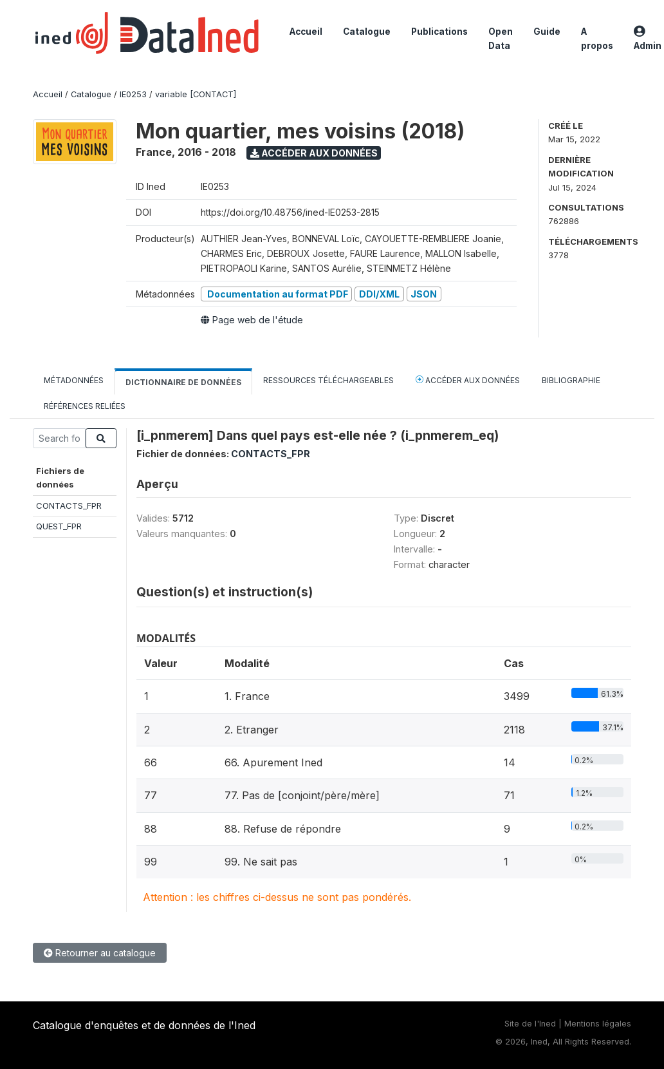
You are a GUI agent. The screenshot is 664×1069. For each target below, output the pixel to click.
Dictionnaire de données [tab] (183, 382)
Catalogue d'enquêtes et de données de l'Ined (144, 1025)
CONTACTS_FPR (69, 505)
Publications (439, 31)
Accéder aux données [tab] (468, 379)
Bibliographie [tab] (571, 380)
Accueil (306, 31)
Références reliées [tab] (84, 406)
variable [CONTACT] (195, 94)
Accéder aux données (314, 152)
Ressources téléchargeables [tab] (328, 380)
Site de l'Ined (530, 1023)
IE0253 (133, 94)
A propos (597, 38)
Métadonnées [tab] (74, 380)
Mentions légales (597, 1023)
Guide (546, 31)
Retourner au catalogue (100, 952)
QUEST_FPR (59, 526)
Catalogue (367, 31)
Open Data (500, 38)
